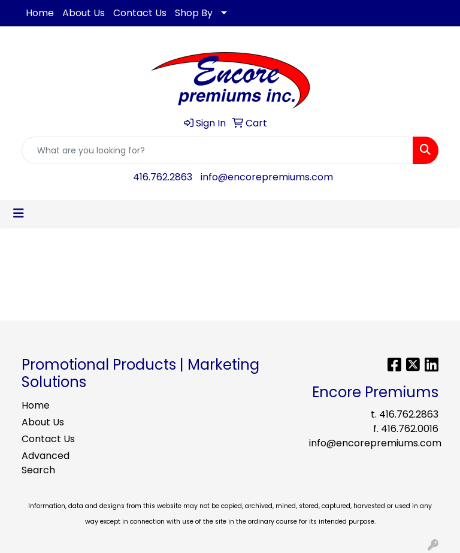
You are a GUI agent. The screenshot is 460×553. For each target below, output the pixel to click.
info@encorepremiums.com (267, 177)
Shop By (194, 13)
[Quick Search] (217, 150)
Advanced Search (45, 463)
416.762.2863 (162, 177)
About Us (83, 13)
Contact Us (140, 13)
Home (40, 13)
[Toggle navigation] (18, 213)
